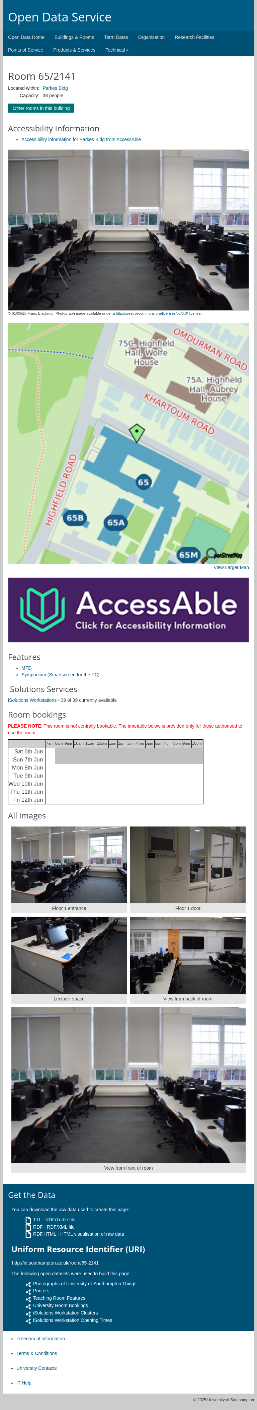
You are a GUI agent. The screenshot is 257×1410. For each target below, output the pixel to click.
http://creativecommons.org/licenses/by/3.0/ (152, 313)
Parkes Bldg (55, 88)
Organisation (151, 37)
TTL (37, 1219)
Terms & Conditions (36, 1353)
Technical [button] (116, 50)
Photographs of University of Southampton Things (85, 1283)
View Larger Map (231, 567)
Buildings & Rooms (74, 37)
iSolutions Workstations (32, 700)
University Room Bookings (60, 1305)
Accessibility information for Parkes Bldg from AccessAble (81, 139)
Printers (41, 1290)
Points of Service (25, 50)
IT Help (23, 1383)
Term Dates (116, 37)
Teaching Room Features (59, 1298)
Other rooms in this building (41, 108)
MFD (26, 668)
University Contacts (36, 1368)
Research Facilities (194, 37)
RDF (38, 1227)
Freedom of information (40, 1338)
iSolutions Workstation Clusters (65, 1312)
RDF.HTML (44, 1234)
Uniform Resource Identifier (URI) (78, 1249)
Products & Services (74, 50)
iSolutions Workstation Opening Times (72, 1320)
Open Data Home (26, 37)
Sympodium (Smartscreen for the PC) (60, 674)
